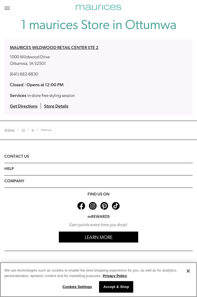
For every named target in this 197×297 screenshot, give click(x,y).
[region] (98, 279)
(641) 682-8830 (24, 74)
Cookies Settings (77, 287)
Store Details (56, 106)
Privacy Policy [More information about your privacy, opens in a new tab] (115, 276)
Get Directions (23, 106)
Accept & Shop (116, 287)
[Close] (188, 271)
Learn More (98, 237)
